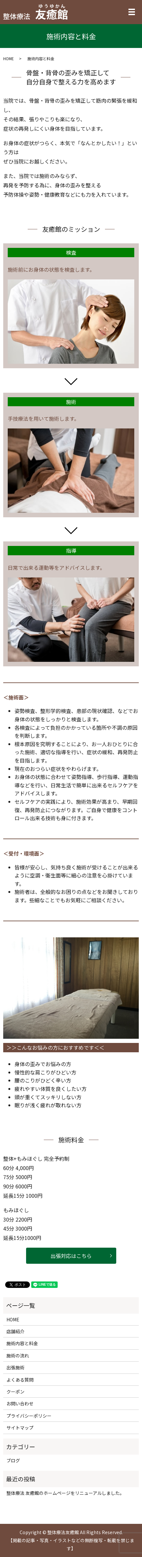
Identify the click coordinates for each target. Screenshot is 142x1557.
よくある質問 (19, 1379)
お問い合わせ (19, 1403)
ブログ (13, 1460)
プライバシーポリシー (29, 1415)
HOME (8, 58)
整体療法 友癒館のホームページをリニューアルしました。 (65, 1493)
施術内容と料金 (22, 1343)
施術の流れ (17, 1355)
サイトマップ (19, 1427)
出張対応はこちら (71, 1256)
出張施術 (15, 1367)
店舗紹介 (15, 1331)
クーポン (15, 1391)
